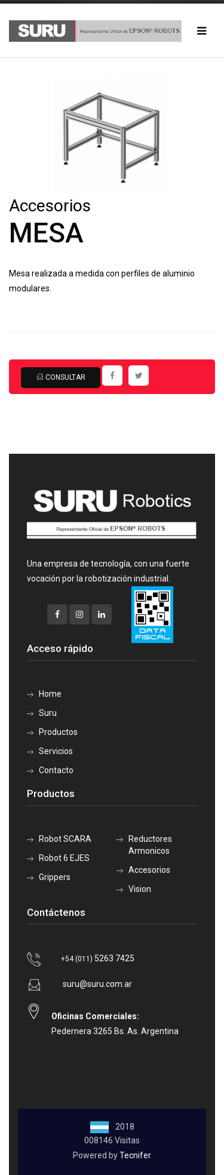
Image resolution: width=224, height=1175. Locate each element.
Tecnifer (135, 1155)
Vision (139, 889)
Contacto (56, 770)
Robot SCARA (65, 839)
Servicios (56, 751)
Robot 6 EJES (64, 858)
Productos (58, 732)
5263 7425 (97, 958)
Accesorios (149, 870)
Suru (48, 713)
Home (50, 694)
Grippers (54, 877)
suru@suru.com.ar (97, 984)
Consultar (60, 377)
